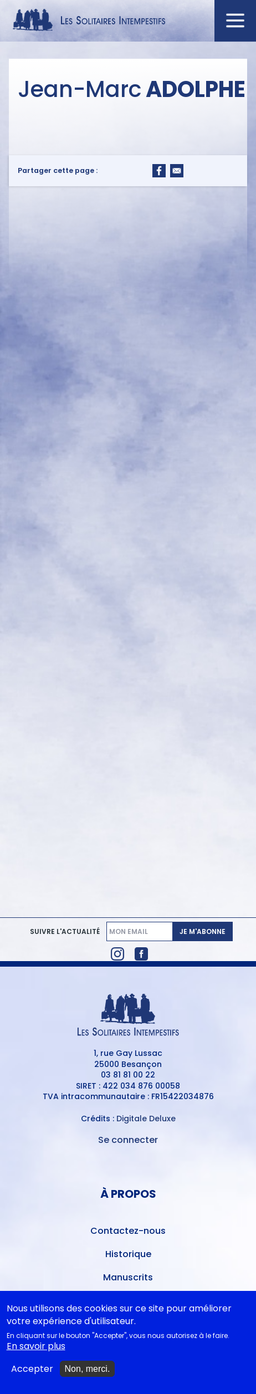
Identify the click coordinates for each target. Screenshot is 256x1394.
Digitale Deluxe (146, 1118)
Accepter (32, 1371)
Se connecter (128, 1139)
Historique (128, 1254)
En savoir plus (36, 1349)
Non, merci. (87, 1371)
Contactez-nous (128, 1230)
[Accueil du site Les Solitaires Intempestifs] (128, 21)
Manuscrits (128, 1277)
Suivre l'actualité (65, 932)
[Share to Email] (176, 170)
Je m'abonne (203, 931)
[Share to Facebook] (159, 170)
